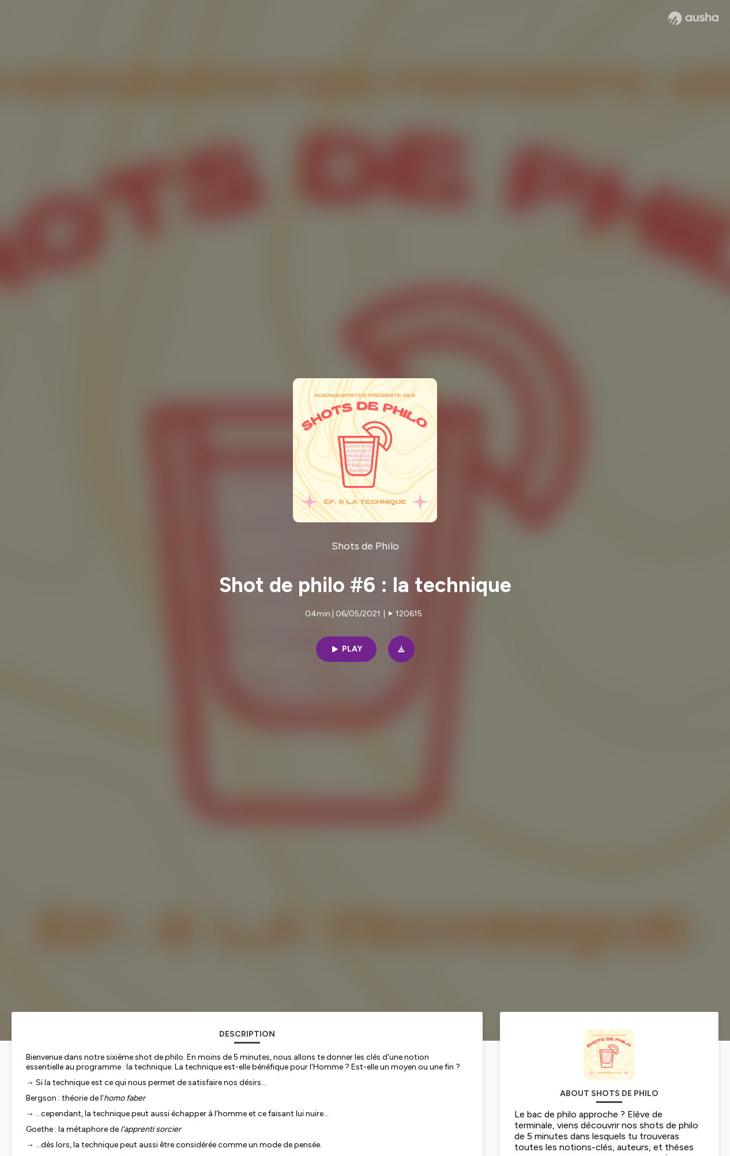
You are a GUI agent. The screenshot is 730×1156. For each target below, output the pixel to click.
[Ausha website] (693, 18)
